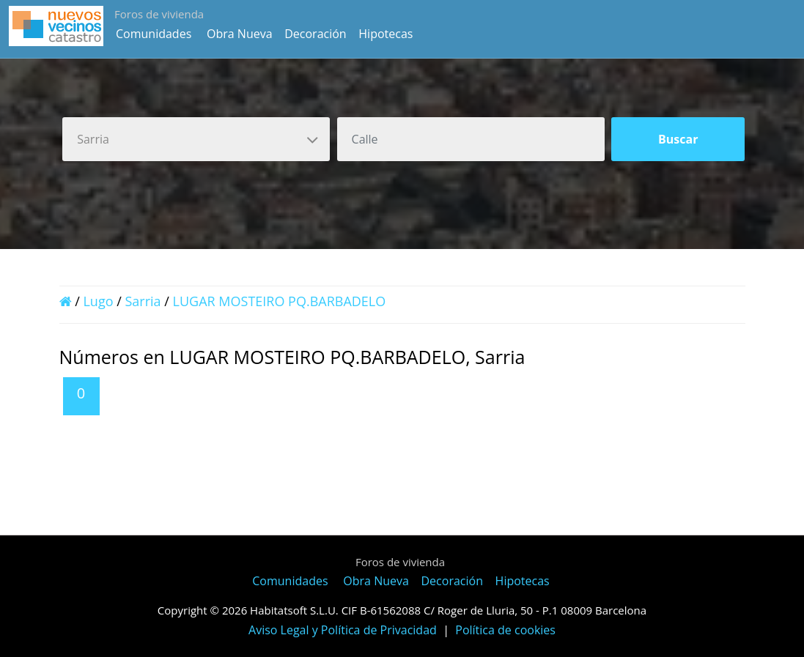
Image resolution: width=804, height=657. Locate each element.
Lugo (98, 301)
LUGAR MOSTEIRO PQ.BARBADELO (279, 301)
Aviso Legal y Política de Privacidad (342, 630)
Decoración (315, 34)
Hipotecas (385, 34)
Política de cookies (505, 630)
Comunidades (153, 34)
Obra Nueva (240, 34)
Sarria (143, 301)
